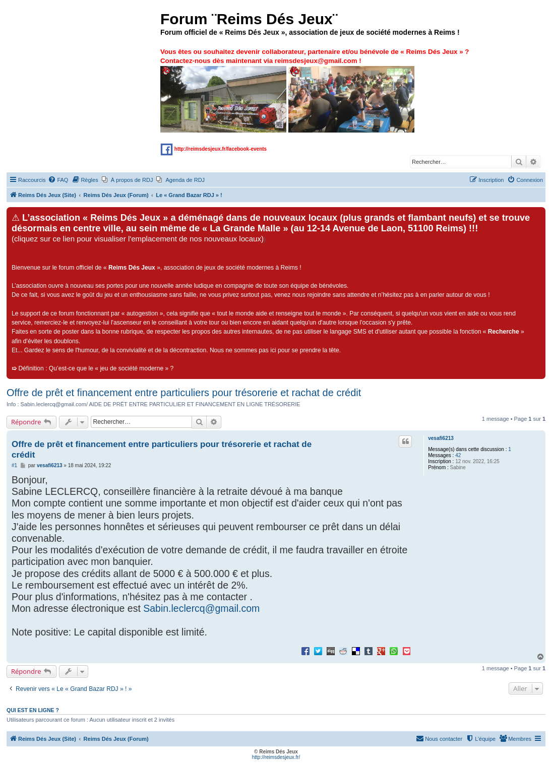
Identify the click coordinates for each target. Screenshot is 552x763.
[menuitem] (58, 180)
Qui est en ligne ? (33, 710)
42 (458, 455)
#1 (14, 465)
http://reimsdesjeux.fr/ (276, 757)
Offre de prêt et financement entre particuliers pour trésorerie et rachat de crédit (184, 392)
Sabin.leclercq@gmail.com (201, 608)
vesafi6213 (441, 438)
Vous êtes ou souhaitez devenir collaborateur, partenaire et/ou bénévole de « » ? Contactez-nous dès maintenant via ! (314, 90)
